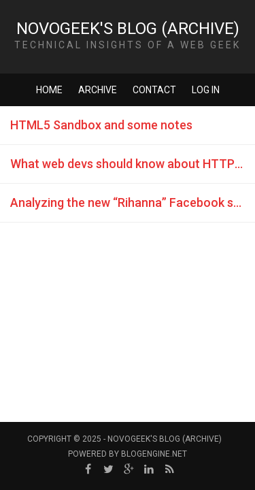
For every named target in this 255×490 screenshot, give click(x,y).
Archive (97, 89)
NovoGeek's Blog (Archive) (127, 28)
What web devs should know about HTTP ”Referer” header (132, 164)
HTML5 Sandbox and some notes (101, 125)
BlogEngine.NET (154, 454)
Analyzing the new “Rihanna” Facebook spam (132, 202)
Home (49, 89)
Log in (206, 89)
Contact (154, 89)
